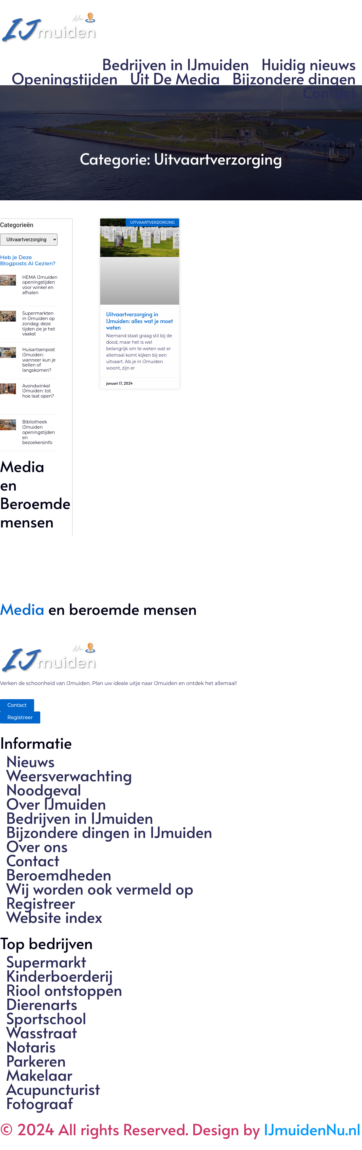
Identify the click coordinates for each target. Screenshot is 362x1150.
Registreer (40, 903)
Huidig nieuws (309, 64)
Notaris (31, 1046)
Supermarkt (46, 961)
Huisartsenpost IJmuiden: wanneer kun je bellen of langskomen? (38, 360)
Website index (54, 917)
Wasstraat (41, 1032)
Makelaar (39, 1075)
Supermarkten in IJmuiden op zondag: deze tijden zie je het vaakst (38, 323)
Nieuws (30, 761)
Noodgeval (43, 789)
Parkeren (36, 1060)
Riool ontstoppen (64, 990)
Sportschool (46, 1018)
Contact (329, 92)
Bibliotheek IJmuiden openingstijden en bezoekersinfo (38, 432)
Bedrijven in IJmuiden (175, 64)
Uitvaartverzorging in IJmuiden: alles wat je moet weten (139, 320)
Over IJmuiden (56, 803)
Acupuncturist (53, 1089)
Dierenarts (41, 1004)
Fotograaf (39, 1103)
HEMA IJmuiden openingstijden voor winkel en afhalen (39, 284)
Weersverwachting (69, 775)
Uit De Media (175, 78)
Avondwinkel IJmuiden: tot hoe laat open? (38, 391)
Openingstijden (64, 78)
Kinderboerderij (59, 975)
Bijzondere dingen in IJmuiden (109, 832)
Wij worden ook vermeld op (100, 888)
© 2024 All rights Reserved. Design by (180, 1129)
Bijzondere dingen (294, 78)
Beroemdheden (59, 874)
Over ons (37, 846)
